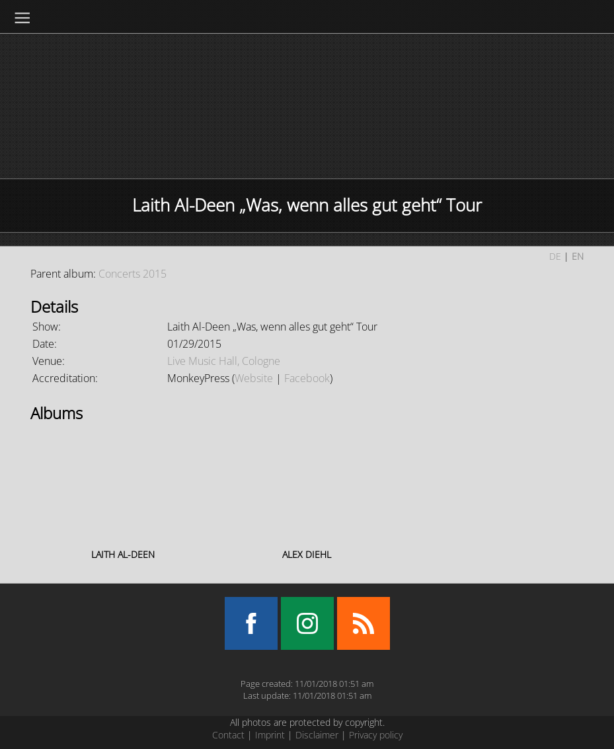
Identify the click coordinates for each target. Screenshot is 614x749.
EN (578, 256)
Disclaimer (316, 735)
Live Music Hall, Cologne (223, 361)
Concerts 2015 (132, 273)
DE (555, 256)
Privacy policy (376, 735)
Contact (228, 735)
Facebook (307, 378)
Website (254, 378)
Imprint (270, 735)
